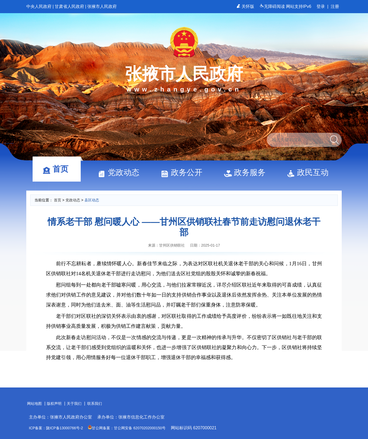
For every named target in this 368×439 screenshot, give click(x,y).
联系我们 (94, 403)
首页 (57, 169)
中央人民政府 (39, 6)
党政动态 (121, 172)
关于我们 (74, 403)
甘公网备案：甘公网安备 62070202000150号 (127, 428)
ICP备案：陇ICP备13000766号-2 (56, 428)
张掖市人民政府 (102, 6)
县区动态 (91, 200)
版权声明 (54, 403)
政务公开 (184, 172)
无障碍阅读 (272, 6)
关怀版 (246, 6)
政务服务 (247, 172)
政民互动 (310, 172)
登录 (320, 6)
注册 (335, 6)
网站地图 (34, 403)
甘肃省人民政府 (69, 6)
